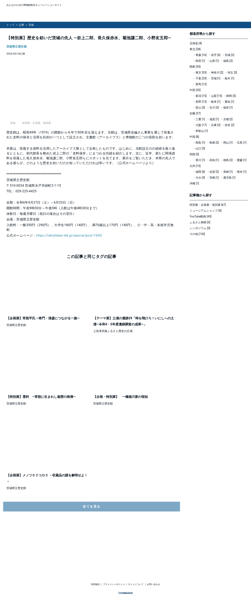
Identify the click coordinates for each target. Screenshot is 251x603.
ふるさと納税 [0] (200, 222)
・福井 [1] (226, 107)
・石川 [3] (213, 107)
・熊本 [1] (240, 171)
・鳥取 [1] (199, 142)
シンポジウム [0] (200, 228)
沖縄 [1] (194, 183)
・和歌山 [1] (200, 130)
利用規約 (95, 584)
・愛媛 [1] (240, 160)
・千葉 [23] (200, 78)
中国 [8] (194, 136)
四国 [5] (194, 154)
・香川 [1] (199, 160)
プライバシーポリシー (114, 584)
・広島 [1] (240, 142)
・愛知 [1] (228, 101)
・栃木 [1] (228, 78)
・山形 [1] (213, 60)
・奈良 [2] (228, 125)
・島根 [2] (213, 142)
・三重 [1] (199, 119)
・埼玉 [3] (231, 72)
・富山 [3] (199, 107)
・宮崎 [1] (213, 177)
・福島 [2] (226, 60)
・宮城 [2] (228, 55)
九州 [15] (195, 166)
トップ (10, 24)
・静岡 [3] (229, 95)
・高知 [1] (213, 160)
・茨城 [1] (214, 78)
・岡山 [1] (226, 142)
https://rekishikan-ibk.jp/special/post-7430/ (69, 280)
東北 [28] (195, 49)
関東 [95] (195, 66)
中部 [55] (195, 90)
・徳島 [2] (226, 160)
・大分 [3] (199, 177)
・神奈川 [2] (215, 72)
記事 (21, 24)
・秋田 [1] (199, 60)
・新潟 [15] (200, 95)
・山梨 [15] (215, 95)
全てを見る (91, 551)
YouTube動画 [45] (200, 216)
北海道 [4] (196, 43)
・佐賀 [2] (213, 171)
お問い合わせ (153, 584)
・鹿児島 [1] (228, 177)
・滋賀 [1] (213, 119)
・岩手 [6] (214, 55)
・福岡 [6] (199, 171)
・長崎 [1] (226, 171)
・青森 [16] (200, 55)
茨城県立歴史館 (16, 46)
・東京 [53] (200, 72)
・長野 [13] (200, 101)
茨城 (31, 24)
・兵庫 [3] (214, 125)
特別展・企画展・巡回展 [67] (208, 204)
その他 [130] (197, 234)
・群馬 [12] (200, 84)
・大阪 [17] (200, 125)
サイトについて (136, 584)
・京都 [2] (226, 119)
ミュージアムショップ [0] (205, 210)
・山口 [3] (199, 148)
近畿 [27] (195, 113)
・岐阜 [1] (214, 101)
